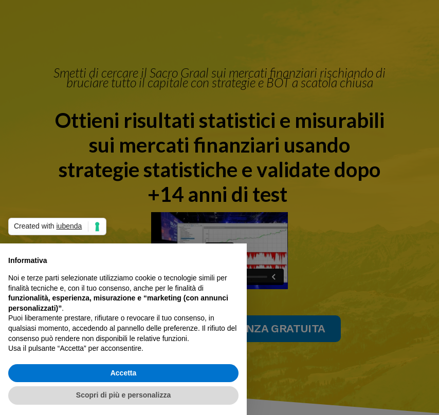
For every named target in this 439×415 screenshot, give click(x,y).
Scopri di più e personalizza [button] (123, 395)
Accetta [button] (124, 373)
